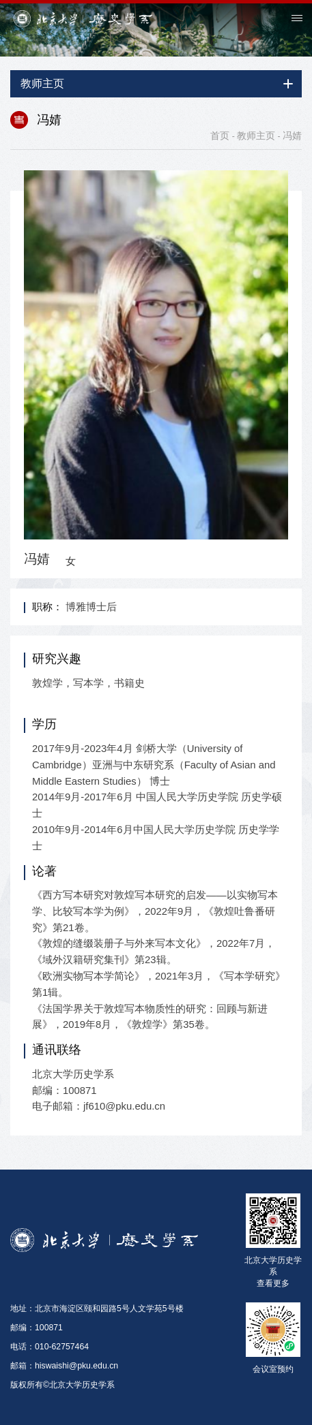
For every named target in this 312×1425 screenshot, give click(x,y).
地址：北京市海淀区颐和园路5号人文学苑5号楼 (97, 1308)
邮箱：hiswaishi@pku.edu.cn (64, 1366)
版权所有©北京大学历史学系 (62, 1385)
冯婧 (292, 135)
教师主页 (256, 135)
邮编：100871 (36, 1327)
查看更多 (273, 1283)
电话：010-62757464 (49, 1346)
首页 (219, 135)
